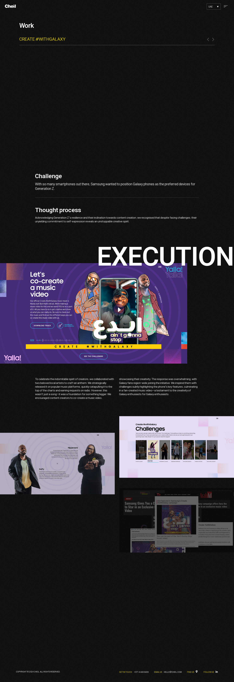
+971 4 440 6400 (141, 672)
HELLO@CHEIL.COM (173, 672)
